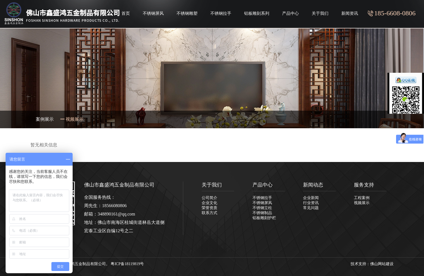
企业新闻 (311, 198)
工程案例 (362, 198)
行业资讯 (311, 203)
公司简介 (209, 198)
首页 (126, 13)
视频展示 (362, 203)
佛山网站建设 (382, 264)
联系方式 (209, 213)
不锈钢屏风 (153, 13)
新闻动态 (313, 185)
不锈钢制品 (262, 213)
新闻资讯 (349, 13)
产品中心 (290, 13)
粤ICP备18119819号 (127, 264)
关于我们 (320, 13)
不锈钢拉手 (220, 13)
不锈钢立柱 (262, 208)
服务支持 (364, 185)
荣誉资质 (209, 208)
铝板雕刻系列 (256, 13)
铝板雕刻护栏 (264, 218)
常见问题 (311, 208)
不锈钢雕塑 (187, 13)
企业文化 (209, 203)
